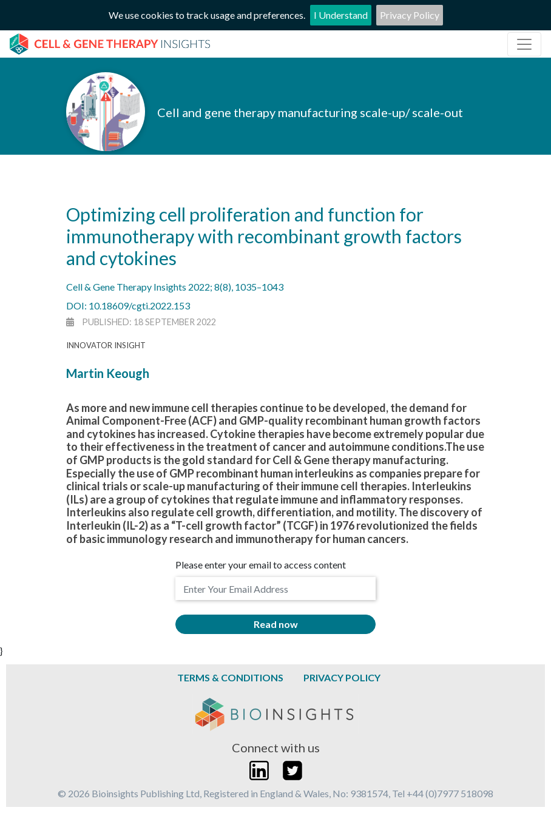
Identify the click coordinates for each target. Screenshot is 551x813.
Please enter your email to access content (260, 564)
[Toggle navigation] (524, 44)
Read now (276, 624)
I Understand (341, 15)
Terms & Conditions (230, 677)
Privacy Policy (409, 15)
